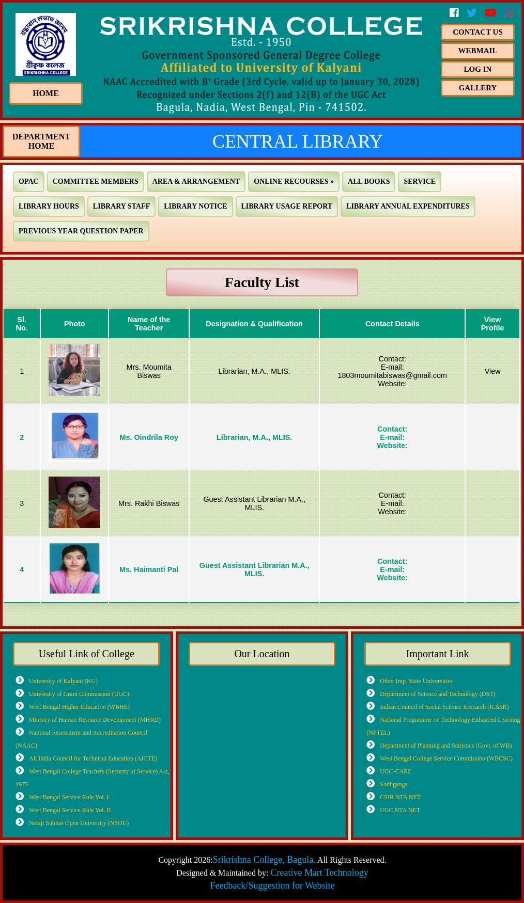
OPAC (29, 181)
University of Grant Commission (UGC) (79, 693)
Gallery (478, 88)
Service (420, 181)
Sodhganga (393, 784)
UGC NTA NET (400, 809)
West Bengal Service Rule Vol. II (70, 809)
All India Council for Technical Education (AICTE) (93, 758)
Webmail (478, 50)
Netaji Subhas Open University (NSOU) (79, 822)
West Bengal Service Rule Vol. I (69, 797)
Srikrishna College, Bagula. (264, 859)
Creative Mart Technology (319, 872)
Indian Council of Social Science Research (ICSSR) (444, 706)
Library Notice (195, 206)
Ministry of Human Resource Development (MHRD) (95, 719)
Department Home (41, 141)
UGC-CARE (395, 771)
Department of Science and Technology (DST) (437, 693)
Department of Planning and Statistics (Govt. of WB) (446, 745)
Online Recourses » (294, 181)
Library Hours (49, 206)
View (493, 371)
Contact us (478, 32)
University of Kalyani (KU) (63, 680)
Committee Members (95, 181)
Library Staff (121, 206)
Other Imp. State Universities (416, 680)
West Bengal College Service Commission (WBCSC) (446, 758)
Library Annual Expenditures (408, 206)
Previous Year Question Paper (81, 231)
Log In (478, 69)
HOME (46, 93)
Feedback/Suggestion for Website (272, 885)
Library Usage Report (287, 206)
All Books (369, 181)
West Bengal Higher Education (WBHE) (79, 706)
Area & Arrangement (196, 181)
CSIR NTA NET (400, 797)
